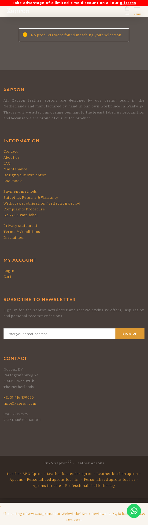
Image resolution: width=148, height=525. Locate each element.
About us (12, 157)
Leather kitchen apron (117, 474)
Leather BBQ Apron (25, 474)
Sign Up (129, 333)
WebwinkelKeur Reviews (84, 514)
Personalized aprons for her (110, 479)
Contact (11, 151)
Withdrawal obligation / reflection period (42, 203)
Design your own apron (25, 175)
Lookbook (13, 181)
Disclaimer (14, 237)
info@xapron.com (20, 403)
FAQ (7, 163)
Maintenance (15, 169)
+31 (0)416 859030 (19, 397)
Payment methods (20, 191)
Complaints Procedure (24, 209)
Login (9, 271)
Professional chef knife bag (90, 486)
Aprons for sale (47, 486)
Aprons (16, 479)
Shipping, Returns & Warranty (31, 197)
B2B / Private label (21, 215)
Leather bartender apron (69, 474)
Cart (7, 277)
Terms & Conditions (22, 232)
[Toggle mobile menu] (137, 12)
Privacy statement (20, 226)
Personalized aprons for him (53, 479)
